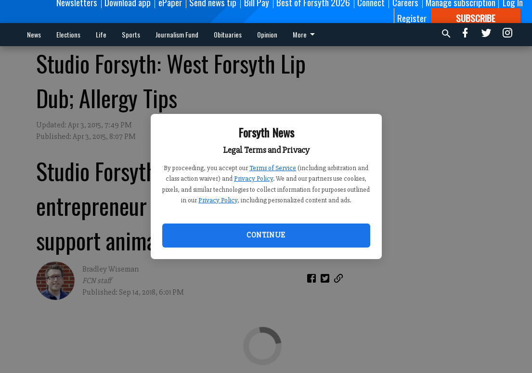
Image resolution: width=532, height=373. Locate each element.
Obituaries (228, 34)
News (34, 34)
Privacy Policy (253, 178)
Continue (266, 235)
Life (101, 34)
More (305, 34)
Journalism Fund (177, 34)
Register (412, 18)
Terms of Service (272, 168)
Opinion (267, 34)
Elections (68, 34)
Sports (131, 34)
